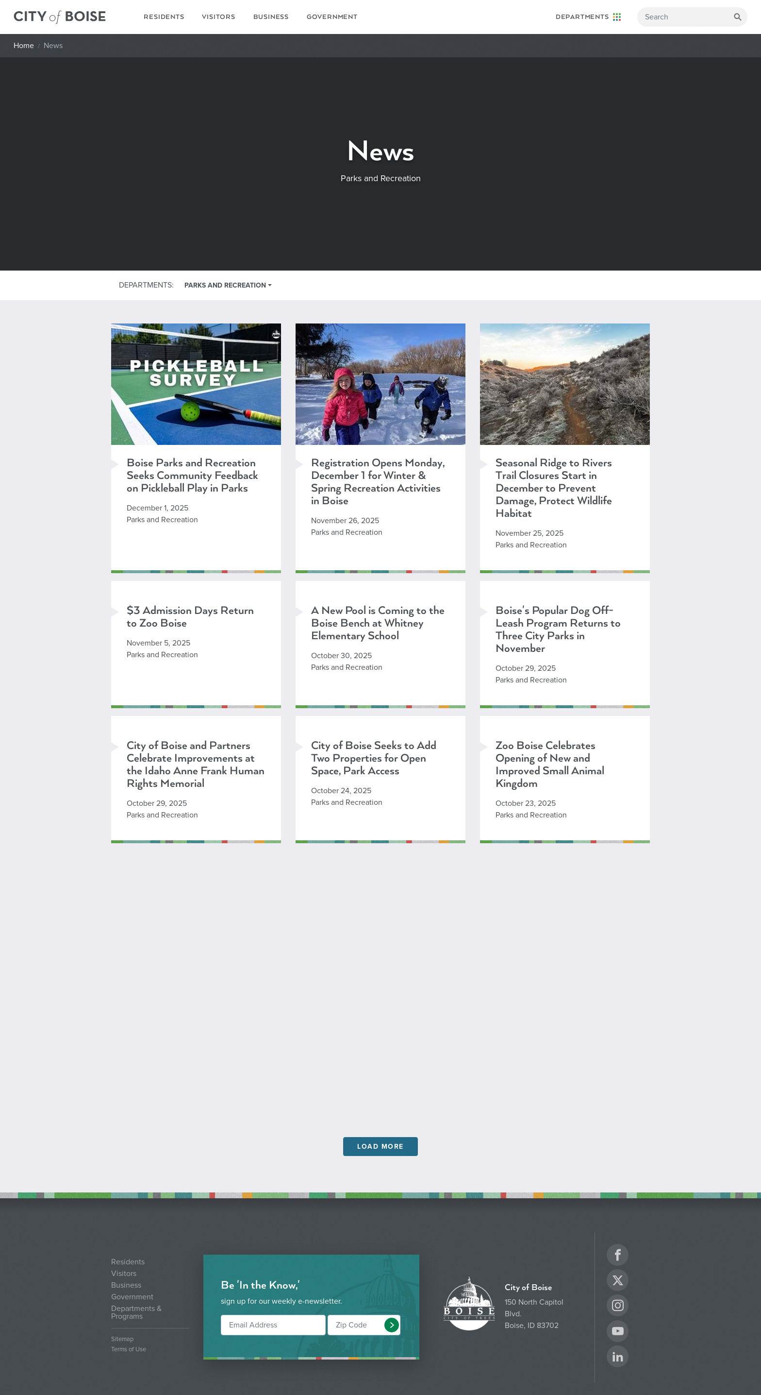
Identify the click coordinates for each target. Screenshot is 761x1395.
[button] (391, 1325)
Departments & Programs (136, 1312)
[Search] (692, 17)
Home (24, 46)
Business (271, 17)
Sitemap (122, 1339)
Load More (380, 1146)
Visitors (218, 17)
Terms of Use (128, 1349)
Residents (164, 17)
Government (332, 17)
